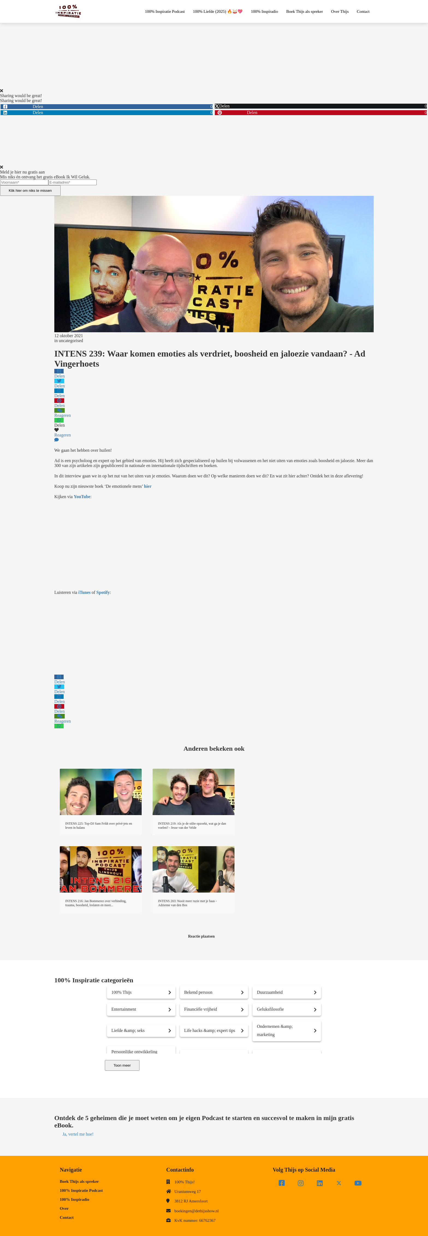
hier (148, 486)
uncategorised (71, 340)
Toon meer (122, 1065)
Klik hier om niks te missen (30, 190)
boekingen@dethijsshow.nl (196, 1211)
